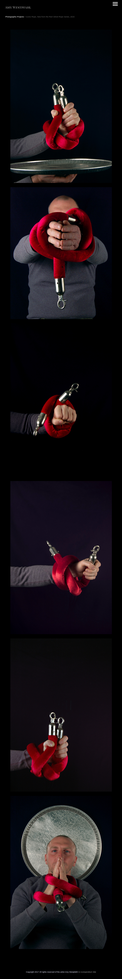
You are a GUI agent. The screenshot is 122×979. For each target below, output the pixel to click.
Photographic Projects (14, 17)
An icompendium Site (87, 972)
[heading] (18, 7)
